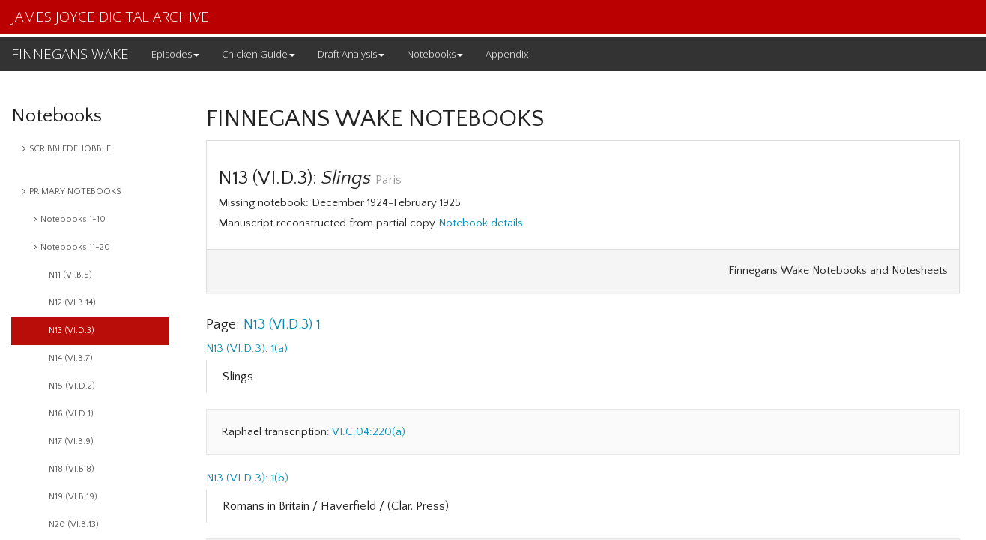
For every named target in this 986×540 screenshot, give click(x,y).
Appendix (507, 54)
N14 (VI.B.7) (71, 358)
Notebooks (435, 54)
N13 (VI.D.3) (71, 330)
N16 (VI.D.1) (71, 413)
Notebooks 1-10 (70, 219)
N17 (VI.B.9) (71, 441)
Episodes (175, 54)
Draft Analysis (351, 54)
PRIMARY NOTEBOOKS (71, 191)
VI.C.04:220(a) (368, 431)
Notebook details (480, 223)
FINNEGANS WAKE (70, 54)
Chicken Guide (258, 54)
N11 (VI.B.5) (70, 275)
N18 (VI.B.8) (71, 469)
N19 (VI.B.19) (73, 497)
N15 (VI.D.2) (72, 386)
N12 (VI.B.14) (72, 303)
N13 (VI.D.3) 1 (282, 324)
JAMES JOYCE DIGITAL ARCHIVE (110, 16)
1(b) (279, 478)
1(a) (279, 348)
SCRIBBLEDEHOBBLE (66, 149)
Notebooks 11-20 (72, 247)
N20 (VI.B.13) (74, 525)
